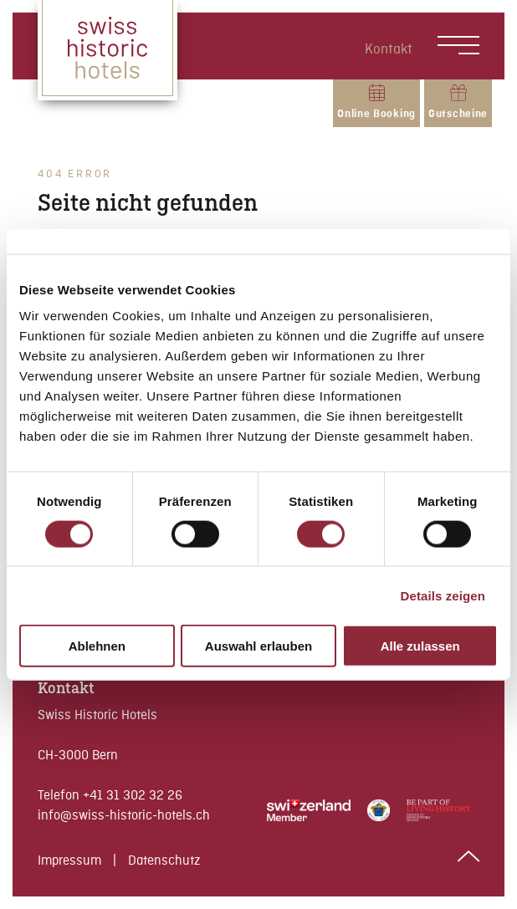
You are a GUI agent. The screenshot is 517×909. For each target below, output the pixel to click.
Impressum (71, 861)
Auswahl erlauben (258, 646)
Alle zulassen (420, 646)
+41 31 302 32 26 (132, 796)
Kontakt (388, 50)
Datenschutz (164, 861)
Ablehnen (97, 646)
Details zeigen (443, 595)
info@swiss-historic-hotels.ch (124, 816)
